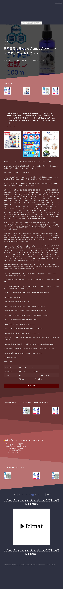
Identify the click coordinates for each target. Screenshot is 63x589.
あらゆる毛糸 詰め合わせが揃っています (16, 446)
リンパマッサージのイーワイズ (40, 375)
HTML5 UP (53, 564)
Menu (57, 2)
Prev (15, 494)
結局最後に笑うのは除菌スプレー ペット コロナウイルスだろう (20, 564)
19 (32, 494)
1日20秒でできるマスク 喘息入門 (14, 444)
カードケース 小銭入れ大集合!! (13, 450)
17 (26, 494)
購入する (32, 386)
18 (29, 494)
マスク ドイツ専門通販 (11, 452)
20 (35, 494)
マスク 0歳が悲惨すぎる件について (15, 448)
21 (38, 494)
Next (48, 494)
